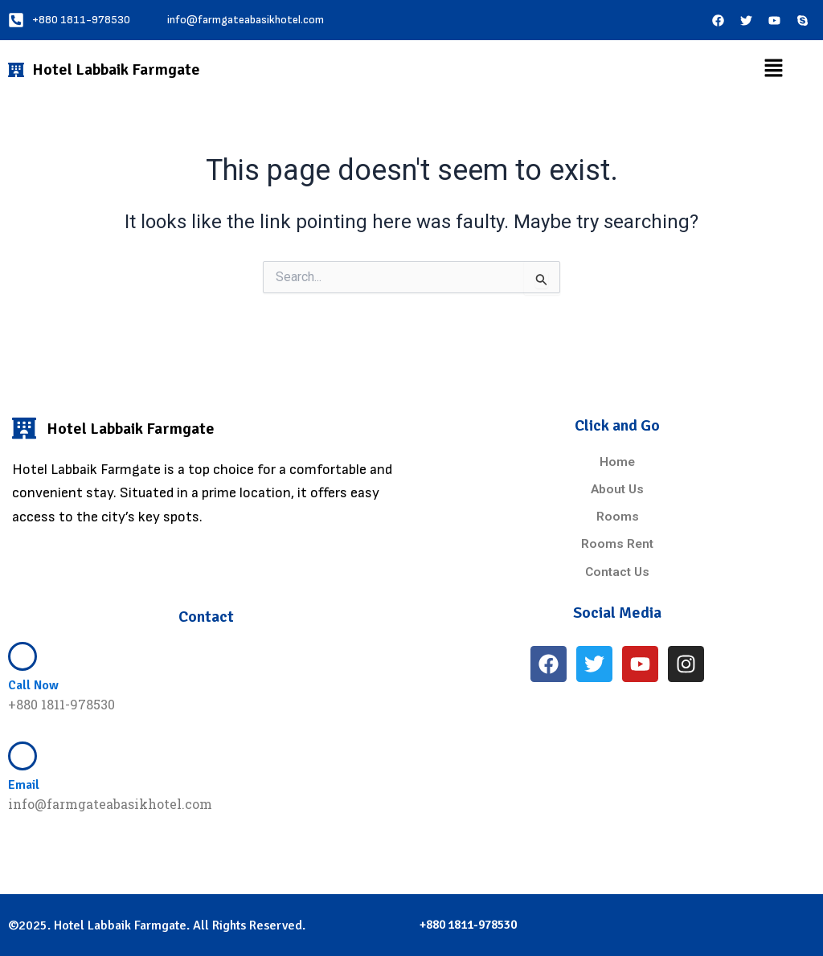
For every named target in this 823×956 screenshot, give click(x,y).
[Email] (22, 755)
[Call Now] (22, 655)
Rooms (617, 517)
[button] (773, 69)
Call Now (33, 684)
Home (618, 462)
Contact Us (617, 571)
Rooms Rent (617, 544)
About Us (617, 489)
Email (23, 785)
